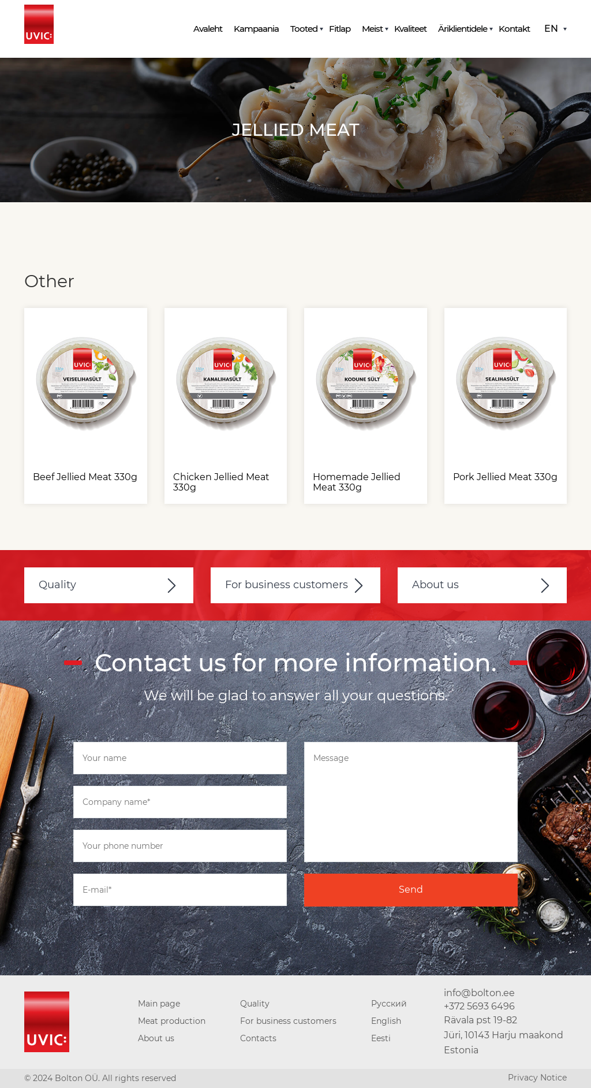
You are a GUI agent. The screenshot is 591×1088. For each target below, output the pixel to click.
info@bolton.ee (479, 992)
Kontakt (514, 28)
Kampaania (256, 28)
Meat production (171, 1021)
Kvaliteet (410, 28)
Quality (57, 584)
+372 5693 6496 (479, 1006)
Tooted (303, 28)
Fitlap (339, 28)
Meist (372, 28)
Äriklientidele (462, 28)
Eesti (381, 1038)
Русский (389, 1003)
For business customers (286, 584)
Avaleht (207, 28)
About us (435, 584)
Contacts (258, 1038)
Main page (159, 1003)
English (386, 1021)
